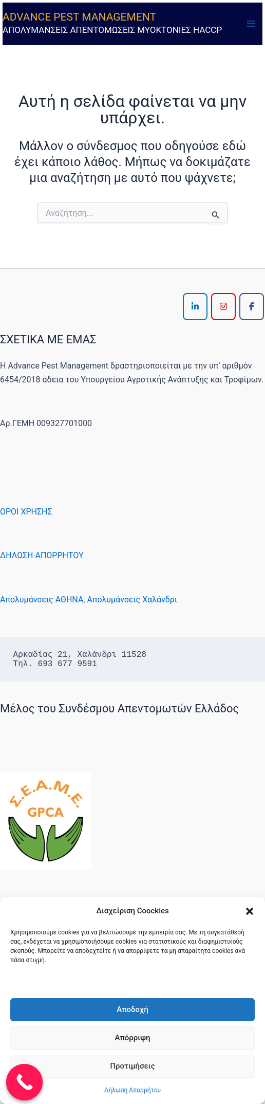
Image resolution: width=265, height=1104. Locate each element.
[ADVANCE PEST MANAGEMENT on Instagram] (223, 306)
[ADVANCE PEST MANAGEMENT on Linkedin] (195, 306)
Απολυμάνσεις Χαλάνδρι (132, 599)
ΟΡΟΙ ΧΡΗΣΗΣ (26, 512)
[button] (249, 911)
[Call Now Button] (24, 1082)
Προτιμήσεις (132, 1066)
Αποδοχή (132, 1009)
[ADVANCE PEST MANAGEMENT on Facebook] (251, 306)
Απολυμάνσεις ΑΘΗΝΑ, (42, 599)
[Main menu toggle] (251, 23)
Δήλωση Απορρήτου (132, 1090)
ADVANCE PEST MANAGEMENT (79, 17)
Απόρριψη (132, 1037)
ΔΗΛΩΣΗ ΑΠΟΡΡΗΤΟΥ (42, 555)
